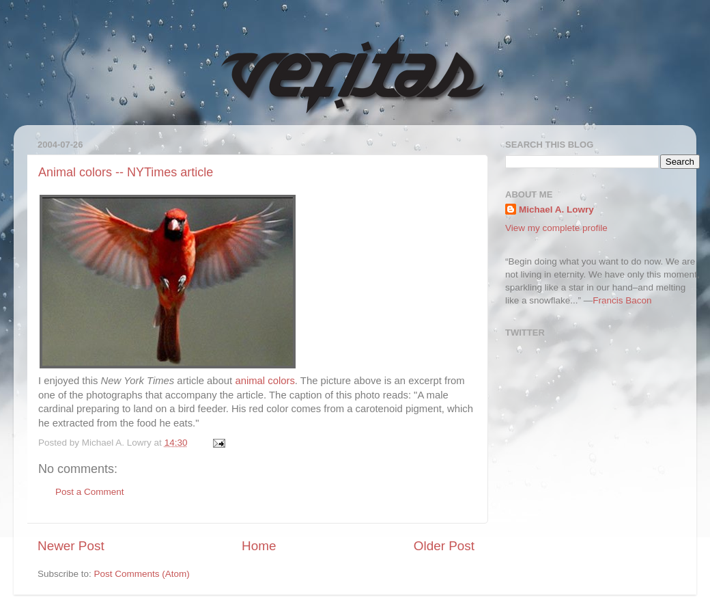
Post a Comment (89, 492)
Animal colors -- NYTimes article (125, 172)
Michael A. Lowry (556, 209)
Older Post (444, 546)
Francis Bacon (622, 300)
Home (259, 546)
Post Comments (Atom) (142, 574)
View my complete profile (556, 228)
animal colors (264, 380)
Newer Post (71, 546)
